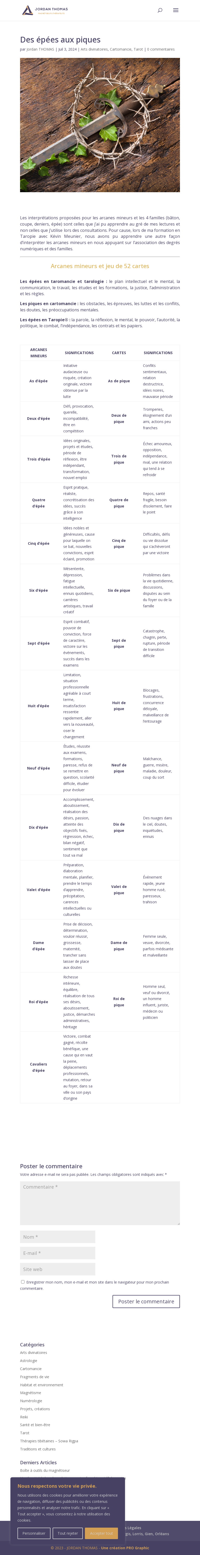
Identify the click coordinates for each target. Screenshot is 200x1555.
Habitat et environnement (41, 1384)
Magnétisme (30, 1392)
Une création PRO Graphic (125, 1547)
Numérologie (31, 1400)
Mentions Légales (125, 1527)
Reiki (24, 1416)
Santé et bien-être (35, 1424)
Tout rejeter (68, 1533)
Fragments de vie (34, 1376)
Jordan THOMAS (40, 49)
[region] (67, 1511)
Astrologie (28, 1360)
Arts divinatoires (94, 49)
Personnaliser (33, 1533)
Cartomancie (121, 49)
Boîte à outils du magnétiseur (45, 1470)
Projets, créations (35, 1408)
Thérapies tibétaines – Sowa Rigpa (49, 1440)
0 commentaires (161, 49)
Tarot (138, 49)
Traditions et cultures (38, 1449)
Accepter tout (101, 1533)
